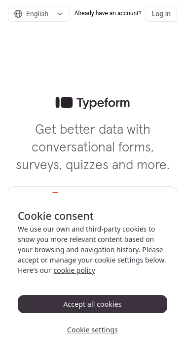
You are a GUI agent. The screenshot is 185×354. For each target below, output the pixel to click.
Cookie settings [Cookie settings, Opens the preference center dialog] (92, 329)
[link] (92, 103)
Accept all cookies (92, 304)
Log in (161, 14)
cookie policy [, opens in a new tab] (74, 270)
